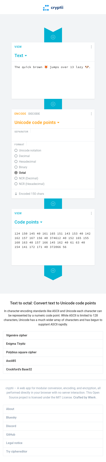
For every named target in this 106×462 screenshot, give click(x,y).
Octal (22, 173)
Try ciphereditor (16, 451)
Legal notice (14, 443)
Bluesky (11, 417)
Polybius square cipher (21, 352)
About (10, 409)
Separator (21, 131)
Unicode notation (30, 150)
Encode (20, 113)
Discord (11, 426)
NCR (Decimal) (28, 178)
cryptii (10, 388)
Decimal (24, 156)
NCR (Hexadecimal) (32, 184)
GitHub (10, 434)
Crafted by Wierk (84, 397)
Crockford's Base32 (19, 369)
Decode (34, 113)
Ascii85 (11, 361)
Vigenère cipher (16, 335)
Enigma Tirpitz (15, 343)
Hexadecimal (27, 161)
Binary (23, 167)
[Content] (53, 80)
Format (19, 144)
